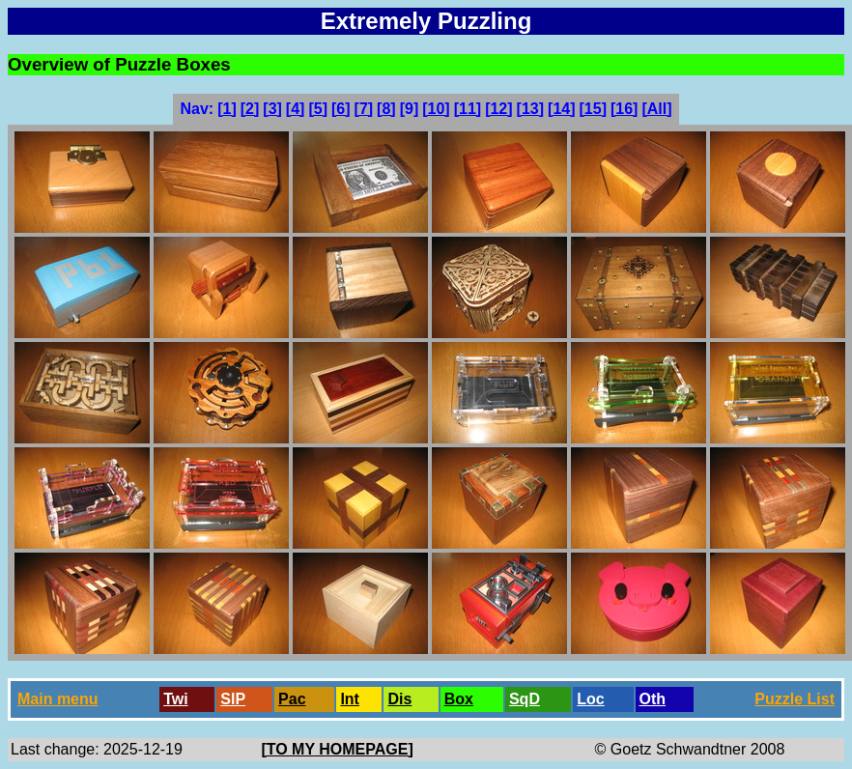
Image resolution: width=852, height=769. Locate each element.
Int (349, 699)
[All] (656, 108)
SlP (232, 699)
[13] (530, 108)
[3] (272, 108)
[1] (227, 108)
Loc (590, 699)
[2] (250, 108)
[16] (624, 108)
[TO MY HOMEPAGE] (336, 749)
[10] (435, 108)
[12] (498, 108)
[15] (593, 108)
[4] (295, 108)
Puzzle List (794, 699)
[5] (317, 108)
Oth (653, 699)
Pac (291, 699)
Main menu (58, 699)
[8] (386, 108)
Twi (175, 699)
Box (458, 699)
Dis (399, 699)
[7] (364, 108)
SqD (524, 699)
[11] (467, 108)
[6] (341, 108)
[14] (561, 108)
